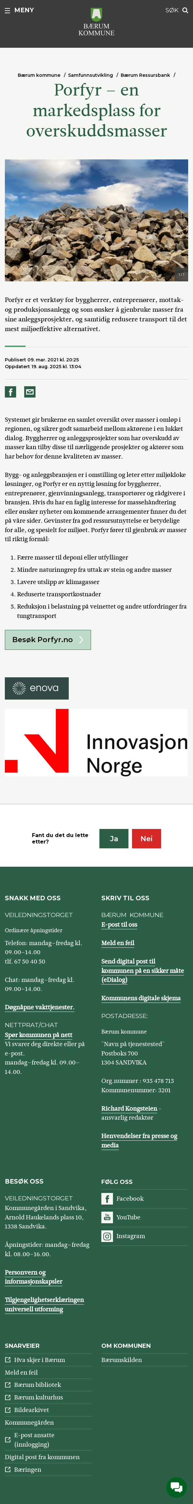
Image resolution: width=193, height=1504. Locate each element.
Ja (114, 838)
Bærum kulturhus (38, 1397)
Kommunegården (29, 1422)
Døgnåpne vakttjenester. (40, 1007)
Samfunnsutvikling (90, 75)
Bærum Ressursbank (145, 75)
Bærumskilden (121, 1360)
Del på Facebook (11, 392)
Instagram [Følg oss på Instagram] (131, 1236)
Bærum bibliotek (37, 1384)
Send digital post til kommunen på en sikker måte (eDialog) (142, 970)
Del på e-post (31, 392)
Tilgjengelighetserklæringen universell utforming (44, 1305)
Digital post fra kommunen (42, 1457)
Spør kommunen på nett (38, 1035)
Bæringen (27, 1469)
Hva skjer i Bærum (39, 1360)
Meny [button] (24, 10)
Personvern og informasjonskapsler (33, 1277)
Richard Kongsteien (129, 1108)
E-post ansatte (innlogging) (34, 1440)
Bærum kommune (39, 75)
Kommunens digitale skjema (141, 998)
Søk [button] (172, 10)
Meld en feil (117, 943)
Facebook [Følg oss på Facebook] (130, 1198)
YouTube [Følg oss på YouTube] (128, 1217)
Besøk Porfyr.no (42, 639)
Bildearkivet (31, 1410)
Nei (146, 838)
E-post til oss (119, 924)
